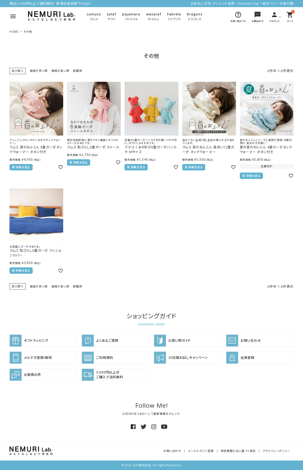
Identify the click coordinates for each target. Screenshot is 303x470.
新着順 (77, 71)
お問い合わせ (172, 451)
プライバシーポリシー (276, 451)
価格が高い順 (60, 71)
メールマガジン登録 (201, 451)
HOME (13, 32)
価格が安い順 (39, 71)
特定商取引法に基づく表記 (238, 451)
